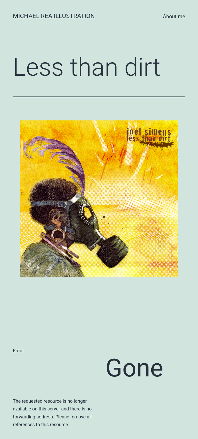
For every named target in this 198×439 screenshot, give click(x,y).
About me (174, 16)
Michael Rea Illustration (54, 16)
